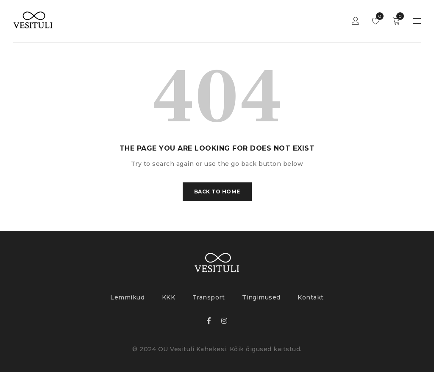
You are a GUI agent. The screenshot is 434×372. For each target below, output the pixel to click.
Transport (208, 297)
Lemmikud (378, 16)
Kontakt (311, 297)
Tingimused (261, 297)
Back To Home (217, 191)
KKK (168, 297)
